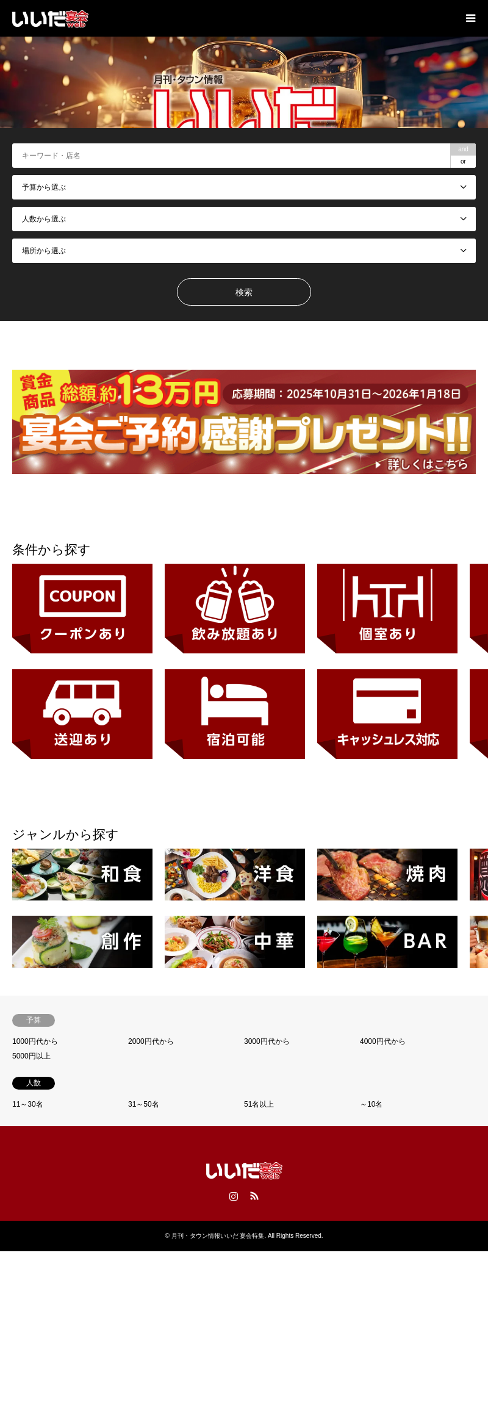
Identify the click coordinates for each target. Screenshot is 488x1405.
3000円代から (267, 1041)
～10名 (371, 1104)
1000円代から (35, 1041)
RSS (254, 1195)
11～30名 (27, 1104)
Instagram (233, 1195)
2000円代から (151, 1041)
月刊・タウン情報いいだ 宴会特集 (218, 1235)
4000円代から (383, 1041)
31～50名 (143, 1104)
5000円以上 (31, 1056)
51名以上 (259, 1104)
